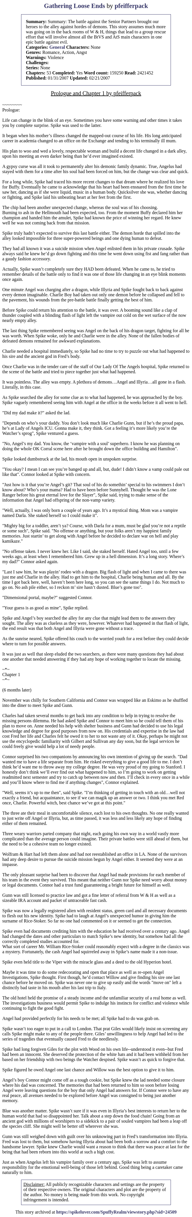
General (57, 47)
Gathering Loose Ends (74, 5)
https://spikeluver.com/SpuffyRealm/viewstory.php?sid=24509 (116, 1212)
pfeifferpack (131, 5)
